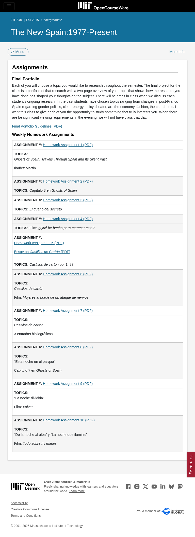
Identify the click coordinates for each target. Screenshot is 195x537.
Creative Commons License (30, 509)
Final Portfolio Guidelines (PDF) (37, 126)
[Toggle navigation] (9, 6)
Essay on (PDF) (42, 252)
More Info (176, 52)
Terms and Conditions (26, 515)
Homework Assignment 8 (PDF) (68, 347)
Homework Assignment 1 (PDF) (68, 145)
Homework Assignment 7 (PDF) (68, 311)
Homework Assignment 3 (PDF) (68, 200)
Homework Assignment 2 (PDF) (68, 181)
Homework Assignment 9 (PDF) (68, 384)
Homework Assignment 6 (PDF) (68, 274)
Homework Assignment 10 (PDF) (69, 420)
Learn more (77, 491)
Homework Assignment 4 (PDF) (68, 219)
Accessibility (19, 503)
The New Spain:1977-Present (64, 32)
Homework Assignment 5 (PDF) (39, 243)
